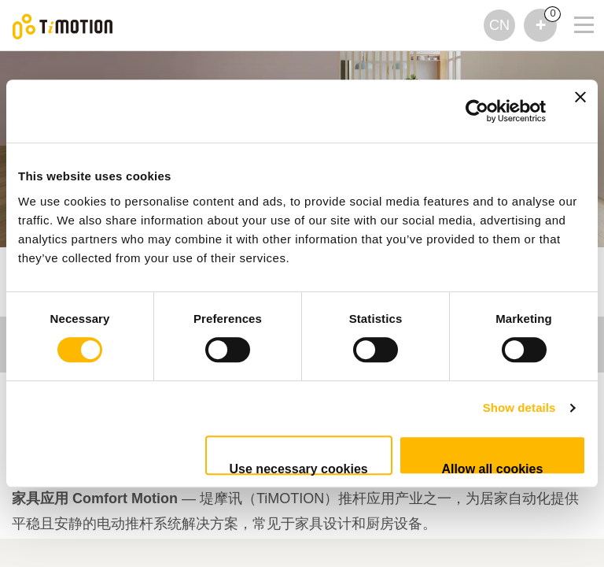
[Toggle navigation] (574, 20)
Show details (519, 407)
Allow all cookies (492, 468)
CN (499, 25)
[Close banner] (580, 111)
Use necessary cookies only (299, 468)
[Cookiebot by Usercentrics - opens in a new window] (477, 111)
